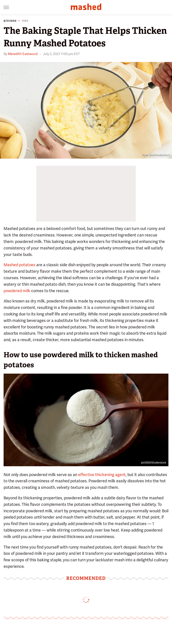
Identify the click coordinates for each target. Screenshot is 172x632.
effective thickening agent (102, 474)
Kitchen (10, 21)
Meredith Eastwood (23, 54)
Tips (25, 21)
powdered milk (17, 290)
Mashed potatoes (19, 264)
